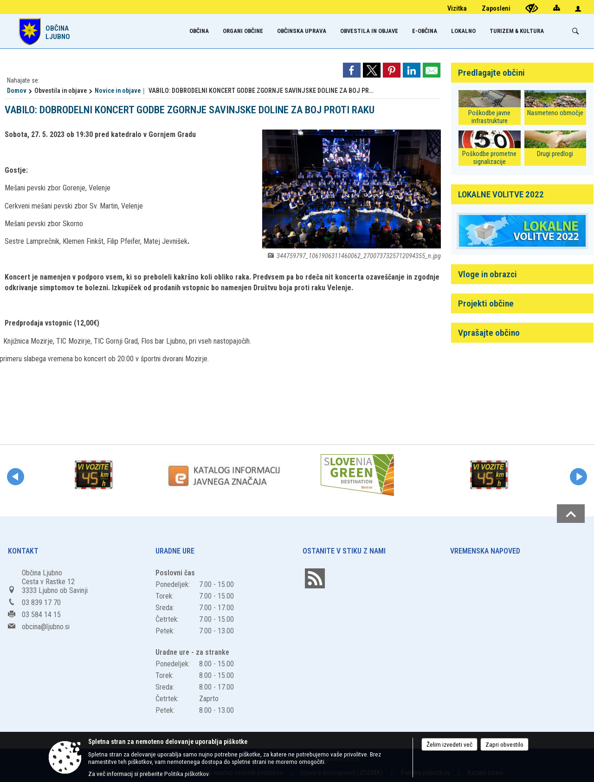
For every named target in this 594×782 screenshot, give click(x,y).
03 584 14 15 (41, 614)
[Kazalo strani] (556, 7)
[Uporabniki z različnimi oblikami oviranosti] (531, 8)
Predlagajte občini (491, 72)
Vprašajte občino (489, 332)
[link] (351, 70)
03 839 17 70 (41, 602)
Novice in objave (118, 90)
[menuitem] (199, 31)
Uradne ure (174, 551)
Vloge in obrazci (487, 274)
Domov (16, 90)
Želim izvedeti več (449, 744)
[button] (15, 476)
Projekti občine (486, 303)
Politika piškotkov (186, 773)
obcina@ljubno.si (46, 626)
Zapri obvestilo (504, 744)
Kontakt (23, 551)
